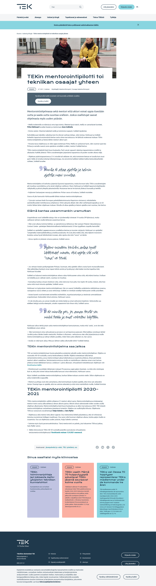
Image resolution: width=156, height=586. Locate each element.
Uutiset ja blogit (53, 17)
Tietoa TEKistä (98, 17)
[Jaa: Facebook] (97, 447)
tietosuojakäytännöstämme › (50, 582)
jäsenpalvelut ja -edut (54, 447)
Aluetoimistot (85, 558)
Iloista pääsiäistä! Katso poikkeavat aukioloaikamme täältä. (76, 25)
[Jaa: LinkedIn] (102, 447)
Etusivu (19, 33)
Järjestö (31, 89)
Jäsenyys (38, 17)
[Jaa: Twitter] (107, 447)
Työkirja (113, 17)
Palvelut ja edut (23, 17)
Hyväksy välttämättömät (108, 577)
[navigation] (137, 7)
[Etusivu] (24, 8)
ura (76, 447)
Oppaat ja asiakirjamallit (56, 562)
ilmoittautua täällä (34, 365)
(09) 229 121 (21, 563)
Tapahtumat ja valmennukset (76, 17)
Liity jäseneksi (108, 7)
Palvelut (52, 554)
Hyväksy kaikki (131, 577)
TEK (64, 447)
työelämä (70, 447)
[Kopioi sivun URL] (113, 447)
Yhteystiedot (85, 554)
